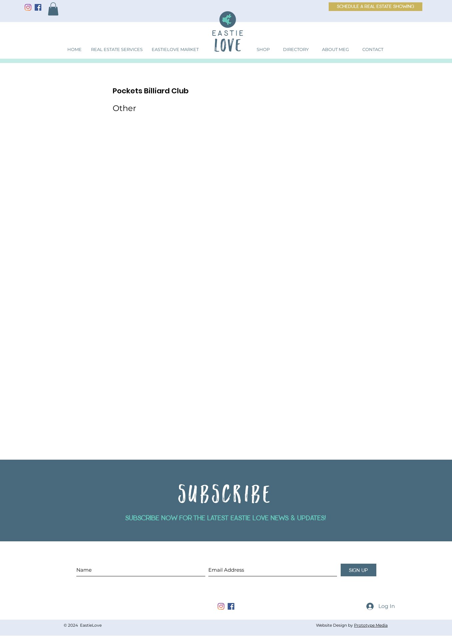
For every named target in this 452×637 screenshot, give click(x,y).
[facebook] (231, 606)
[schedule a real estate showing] (375, 6)
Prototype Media (371, 625)
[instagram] (221, 606)
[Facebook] (38, 7)
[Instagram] (28, 7)
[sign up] (358, 570)
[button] (53, 8)
